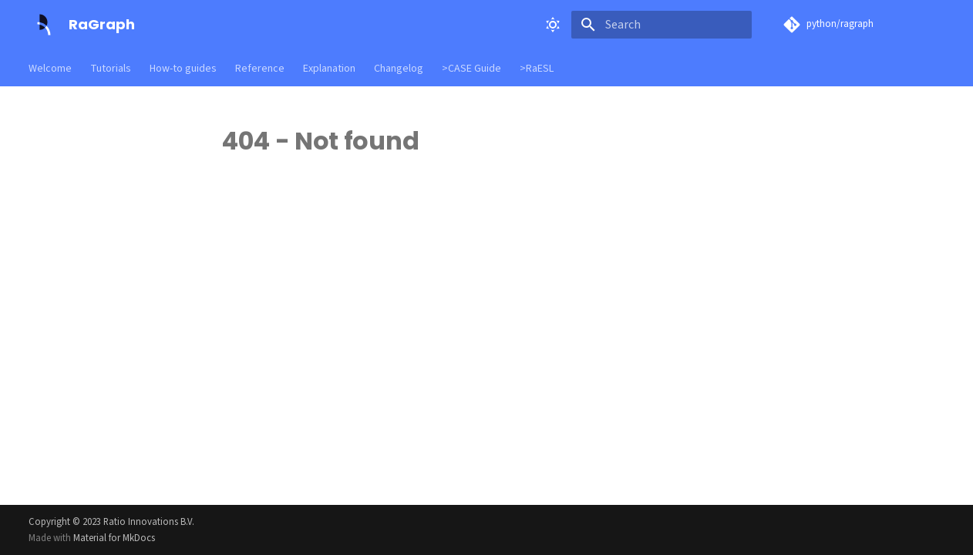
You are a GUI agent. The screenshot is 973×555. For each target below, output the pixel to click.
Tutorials (110, 69)
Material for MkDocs (114, 538)
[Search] (661, 25)
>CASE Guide (471, 69)
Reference (259, 69)
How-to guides (183, 69)
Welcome (50, 69)
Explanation (329, 69)
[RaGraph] (44, 24)
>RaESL (537, 69)
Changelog (398, 69)
